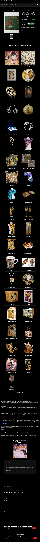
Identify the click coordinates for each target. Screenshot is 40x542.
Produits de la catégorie (26, 10)
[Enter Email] (18, 528)
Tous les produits (12, 10)
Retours (5, 516)
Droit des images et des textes (9, 520)
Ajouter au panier (31, 23)
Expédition (6, 500)
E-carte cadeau (6, 518)
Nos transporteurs (7, 502)
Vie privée (6, 506)
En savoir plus (8, 470)
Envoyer (34, 528)
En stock (5, 498)
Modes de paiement (7, 504)
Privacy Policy (12, 539)
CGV (5, 514)
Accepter (35, 538)
